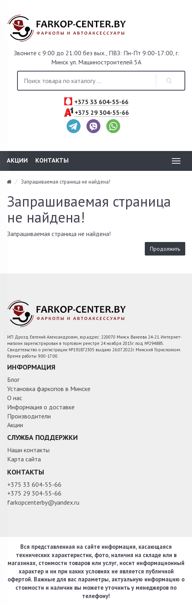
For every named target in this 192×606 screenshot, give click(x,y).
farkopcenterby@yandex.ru (43, 502)
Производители (29, 416)
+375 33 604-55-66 (101, 102)
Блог (13, 379)
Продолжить (165, 248)
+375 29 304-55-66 (102, 112)
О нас (14, 398)
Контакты (52, 160)
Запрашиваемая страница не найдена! (65, 181)
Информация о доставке (41, 407)
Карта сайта (24, 459)
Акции (17, 160)
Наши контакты (28, 450)
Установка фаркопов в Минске (48, 389)
